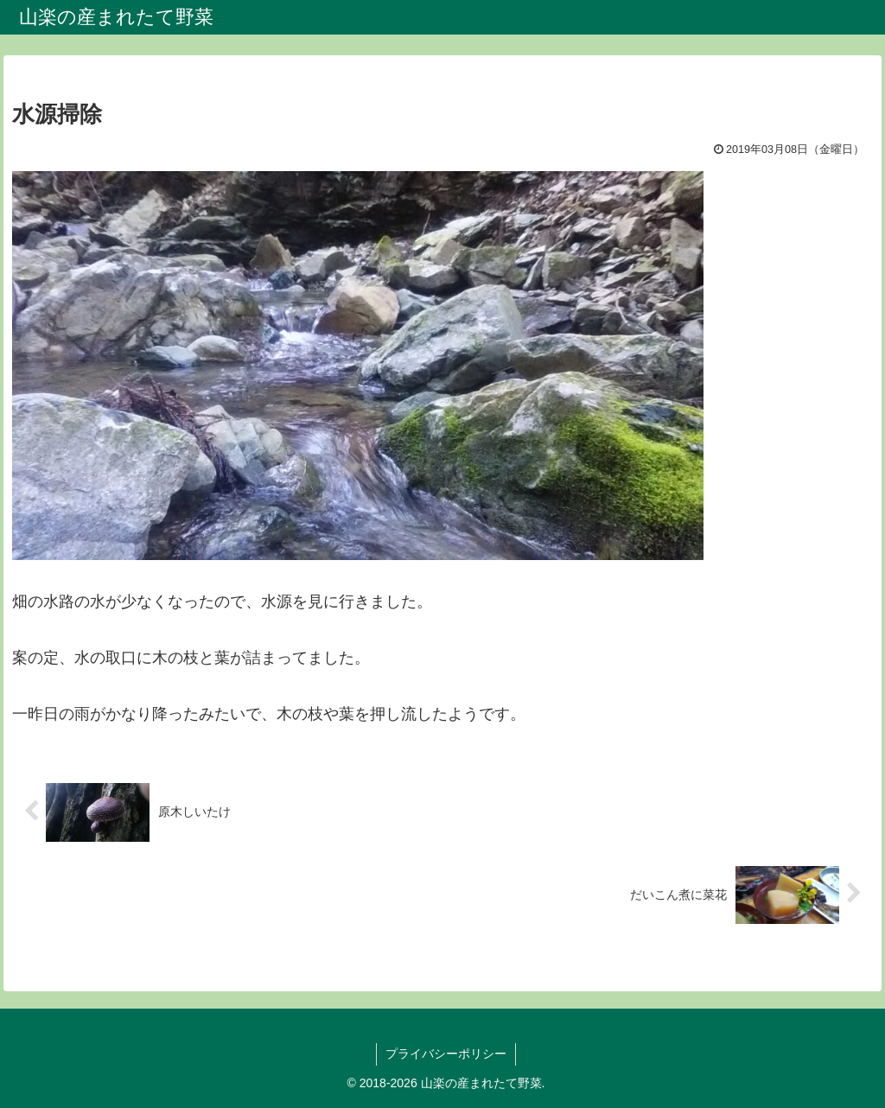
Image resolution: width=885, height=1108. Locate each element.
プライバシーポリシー (445, 1053)
